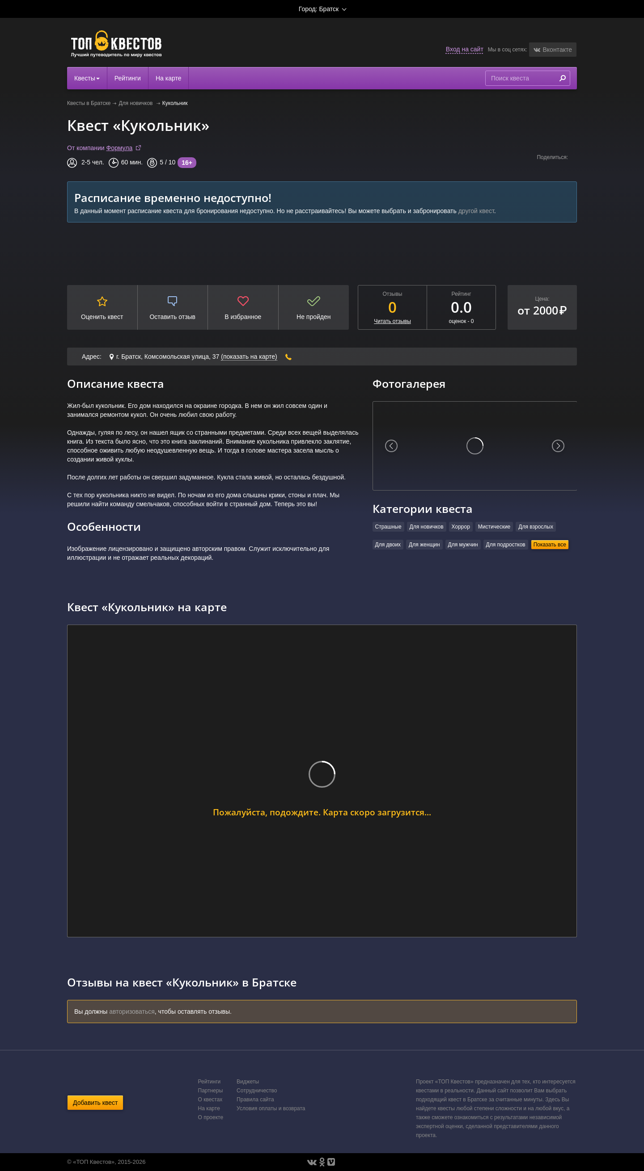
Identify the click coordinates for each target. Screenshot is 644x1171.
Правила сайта (255, 1099)
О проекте (211, 1117)
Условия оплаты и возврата (271, 1108)
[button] (553, 49)
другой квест (476, 210)
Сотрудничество (257, 1090)
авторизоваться (132, 1011)
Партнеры (210, 1090)
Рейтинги (127, 78)
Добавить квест (95, 1102)
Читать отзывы (392, 321)
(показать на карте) (249, 356)
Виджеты (248, 1082)
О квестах (210, 1099)
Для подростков (505, 544)
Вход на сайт (464, 49)
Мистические (494, 527)
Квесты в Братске (88, 103)
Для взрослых (535, 527)
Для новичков (136, 103)
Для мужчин (463, 544)
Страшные (388, 527)
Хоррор (461, 527)
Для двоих (388, 544)
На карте (169, 78)
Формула (119, 147)
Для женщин (424, 544)
